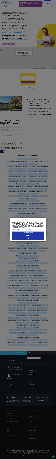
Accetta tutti (28, 235)
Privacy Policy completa (26, 229)
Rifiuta (28, 238)
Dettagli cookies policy (16, 229)
